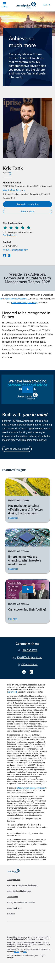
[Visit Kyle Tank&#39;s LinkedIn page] (31, 672)
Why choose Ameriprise (17, 449)
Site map (11, 914)
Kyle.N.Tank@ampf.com (15, 249)
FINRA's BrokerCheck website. (13, 299)
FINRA (16, 952)
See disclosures (10, 235)
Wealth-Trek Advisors (14, 190)
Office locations (28, 664)
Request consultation (27, 204)
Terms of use (12, 897)
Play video (12, 619)
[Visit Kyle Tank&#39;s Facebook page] (24, 672)
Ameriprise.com (13, 879)
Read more (13, 518)
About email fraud (14, 908)
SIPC (25, 952)
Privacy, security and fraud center (21, 902)
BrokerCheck (12, 692)
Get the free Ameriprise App (29, 929)
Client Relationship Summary (24, 302)
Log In (46, 4)
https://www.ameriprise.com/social (31, 788)
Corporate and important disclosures (22, 885)
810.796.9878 (10, 246)
